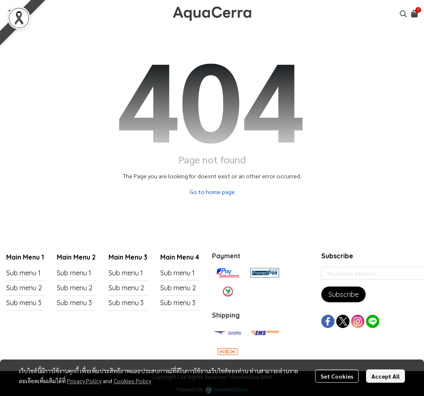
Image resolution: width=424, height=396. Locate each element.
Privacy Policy (84, 380)
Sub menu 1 (23, 273)
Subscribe (343, 294)
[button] (403, 13)
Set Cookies (336, 376)
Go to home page (212, 191)
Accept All (385, 376)
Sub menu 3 (23, 303)
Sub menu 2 (24, 288)
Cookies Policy (132, 380)
